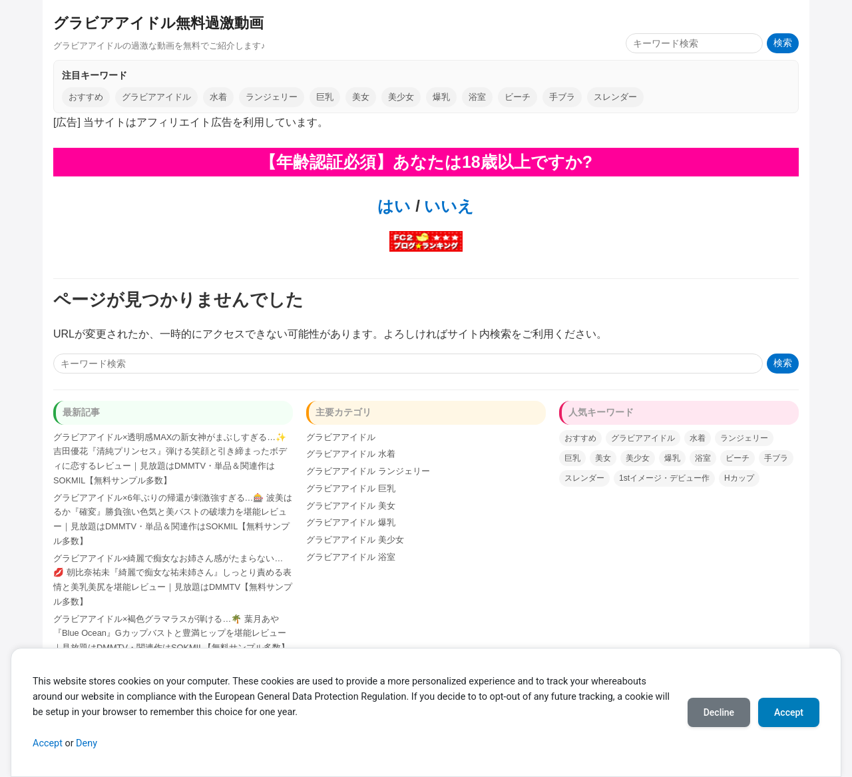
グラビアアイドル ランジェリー (368, 471)
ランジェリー (272, 97)
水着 (218, 97)
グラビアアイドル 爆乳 (350, 522)
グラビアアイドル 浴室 (350, 557)
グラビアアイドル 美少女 (355, 540)
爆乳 (441, 97)
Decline (719, 712)
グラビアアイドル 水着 (350, 454)
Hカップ (739, 478)
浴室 (477, 97)
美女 (360, 97)
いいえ (447, 206)
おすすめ (86, 97)
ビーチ (518, 97)
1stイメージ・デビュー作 (664, 478)
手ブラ (562, 97)
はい (394, 206)
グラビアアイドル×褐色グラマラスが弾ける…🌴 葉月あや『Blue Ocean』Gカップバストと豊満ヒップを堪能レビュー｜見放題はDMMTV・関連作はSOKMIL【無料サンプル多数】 (171, 633)
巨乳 (324, 97)
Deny (86, 743)
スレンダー (615, 97)
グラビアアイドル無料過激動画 (158, 23)
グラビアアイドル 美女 (350, 506)
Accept (48, 743)
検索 (782, 43)
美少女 (401, 97)
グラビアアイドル (156, 97)
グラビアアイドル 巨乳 (350, 488)
